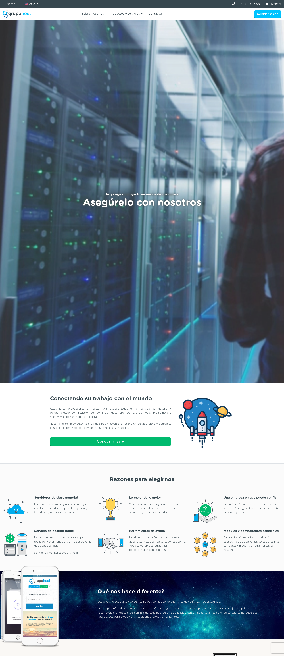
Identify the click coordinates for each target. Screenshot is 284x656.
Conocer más (110, 441)
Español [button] (11, 4)
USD (30, 3)
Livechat (273, 3)
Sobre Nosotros (93, 13)
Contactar (155, 13)
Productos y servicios (126, 13)
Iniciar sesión (267, 14)
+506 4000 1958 (246, 3)
